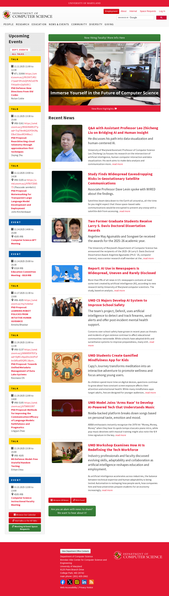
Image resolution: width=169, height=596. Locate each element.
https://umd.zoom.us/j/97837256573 (24, 183)
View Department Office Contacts (75, 551)
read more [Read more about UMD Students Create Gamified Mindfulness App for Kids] (150, 392)
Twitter (69, 582)
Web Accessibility (68, 587)
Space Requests (148, 11)
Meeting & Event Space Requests (25, 528)
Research (22, 24)
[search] (135, 17)
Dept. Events (21, 49)
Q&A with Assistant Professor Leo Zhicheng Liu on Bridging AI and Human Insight (123, 130)
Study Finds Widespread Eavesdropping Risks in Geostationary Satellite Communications (120, 178)
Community (79, 24)
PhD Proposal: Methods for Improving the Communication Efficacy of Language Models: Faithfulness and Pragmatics (24, 418)
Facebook (62, 582)
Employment (111, 11)
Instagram (77, 582)
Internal (133, 11)
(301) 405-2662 (80, 576)
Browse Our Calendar (25, 514)
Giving (109, 24)
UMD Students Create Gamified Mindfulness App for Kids (113, 357)
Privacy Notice (86, 587)
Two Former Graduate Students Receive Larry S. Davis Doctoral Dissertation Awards (120, 226)
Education (39, 24)
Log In (162, 11)
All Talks (18, 54)
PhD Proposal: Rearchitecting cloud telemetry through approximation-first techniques (23, 144)
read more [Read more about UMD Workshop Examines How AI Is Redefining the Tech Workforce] (107, 490)
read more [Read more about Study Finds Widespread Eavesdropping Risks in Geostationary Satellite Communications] (124, 211)
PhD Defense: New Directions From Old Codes (22, 91)
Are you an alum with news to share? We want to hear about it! (72, 511)
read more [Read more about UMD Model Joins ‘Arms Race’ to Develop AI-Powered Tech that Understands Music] (120, 435)
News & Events (59, 24)
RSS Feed (78, 500)
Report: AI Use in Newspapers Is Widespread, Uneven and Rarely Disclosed (122, 270)
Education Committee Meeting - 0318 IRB (23, 273)
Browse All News (59, 500)
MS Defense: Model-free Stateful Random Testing (24, 462)
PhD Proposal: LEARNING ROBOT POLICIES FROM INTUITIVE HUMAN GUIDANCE (21, 314)
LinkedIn (84, 582)
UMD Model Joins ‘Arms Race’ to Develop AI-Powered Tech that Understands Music (121, 404)
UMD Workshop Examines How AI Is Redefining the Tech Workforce (116, 447)
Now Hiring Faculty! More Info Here (104, 37)
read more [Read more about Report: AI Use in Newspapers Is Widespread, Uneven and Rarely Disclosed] (119, 290)
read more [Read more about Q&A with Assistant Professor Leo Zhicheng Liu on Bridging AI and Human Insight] (117, 164)
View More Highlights (104, 108)
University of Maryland (84, 3)
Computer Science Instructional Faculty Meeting (22, 501)
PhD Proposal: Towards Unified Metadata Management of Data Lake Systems (24, 369)
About (124, 11)
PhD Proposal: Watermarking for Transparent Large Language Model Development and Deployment (21, 199)
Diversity (95, 24)
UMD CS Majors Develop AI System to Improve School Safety (117, 302)
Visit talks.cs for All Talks (24, 520)
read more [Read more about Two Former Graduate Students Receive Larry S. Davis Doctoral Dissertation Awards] (148, 258)
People (9, 24)
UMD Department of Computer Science (27, 14)
